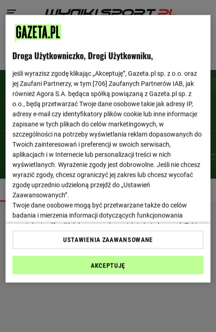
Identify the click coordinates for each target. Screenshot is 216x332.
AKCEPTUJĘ (108, 265)
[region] (108, 149)
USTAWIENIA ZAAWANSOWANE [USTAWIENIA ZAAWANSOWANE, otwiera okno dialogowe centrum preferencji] (108, 239)
